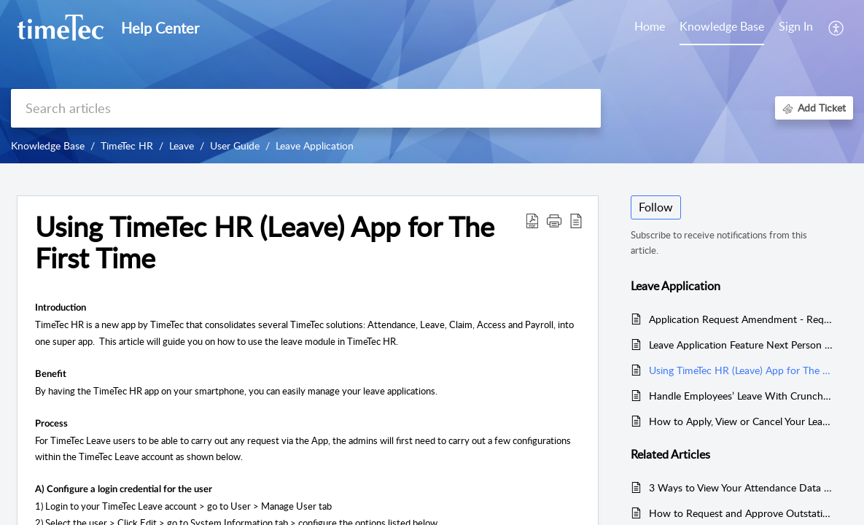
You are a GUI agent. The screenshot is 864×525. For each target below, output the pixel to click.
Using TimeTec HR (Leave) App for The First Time (741, 370)
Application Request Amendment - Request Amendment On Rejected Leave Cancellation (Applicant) (741, 319)
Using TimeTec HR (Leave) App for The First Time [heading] (264, 243)
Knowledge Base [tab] (722, 26)
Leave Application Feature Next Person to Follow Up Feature (741, 344)
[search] (306, 108)
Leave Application (315, 145)
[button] (836, 27)
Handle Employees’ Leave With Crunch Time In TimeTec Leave (741, 395)
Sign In (796, 26)
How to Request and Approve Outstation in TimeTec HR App (741, 513)
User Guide (235, 145)
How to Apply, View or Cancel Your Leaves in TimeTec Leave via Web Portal (741, 421)
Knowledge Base (48, 145)
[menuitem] (795, 27)
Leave (181, 145)
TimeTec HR (127, 145)
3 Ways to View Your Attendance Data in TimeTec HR (741, 487)
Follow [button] (656, 207)
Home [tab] (649, 26)
